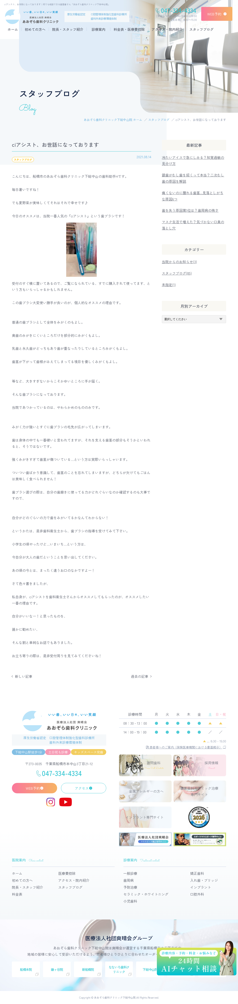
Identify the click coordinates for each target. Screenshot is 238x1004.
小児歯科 (130, 901)
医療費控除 (67, 873)
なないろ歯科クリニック (119, 969)
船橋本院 (26, 969)
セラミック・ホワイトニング (145, 894)
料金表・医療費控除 (129, 29)
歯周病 (128, 880)
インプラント (200, 887)
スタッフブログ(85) (177, 273)
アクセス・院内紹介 (167, 29)
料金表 (17, 894)
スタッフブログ (201, 29)
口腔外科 (197, 894)
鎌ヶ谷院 (57, 969)
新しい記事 (23, 676)
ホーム (13, 29)
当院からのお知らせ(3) (179, 261)
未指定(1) (169, 284)
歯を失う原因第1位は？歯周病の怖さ (190, 210)
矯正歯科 (197, 873)
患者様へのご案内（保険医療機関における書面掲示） (184, 747)
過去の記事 (139, 676)
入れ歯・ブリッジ (204, 880)
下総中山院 (150, 969)
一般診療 (130, 873)
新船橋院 (88, 969)
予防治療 (130, 887)
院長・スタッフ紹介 (67, 29)
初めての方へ (35, 29)
